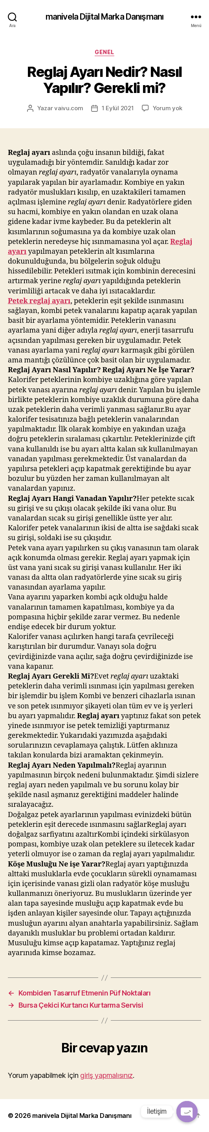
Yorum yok (167, 108)
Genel (104, 52)
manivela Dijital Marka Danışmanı (104, 17)
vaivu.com (68, 108)
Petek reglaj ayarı (39, 301)
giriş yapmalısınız (106, 1075)
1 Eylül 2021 (118, 108)
